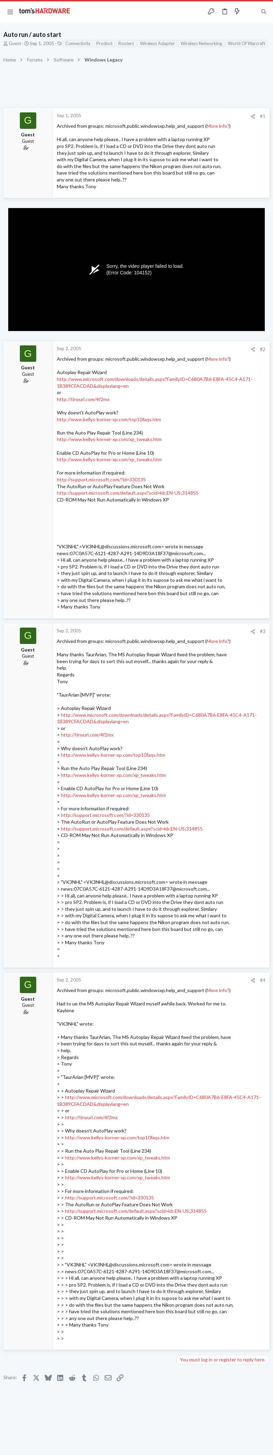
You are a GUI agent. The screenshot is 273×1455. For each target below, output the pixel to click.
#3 (262, 631)
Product (104, 43)
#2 (262, 349)
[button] (10, 11)
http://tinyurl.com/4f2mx (83, 399)
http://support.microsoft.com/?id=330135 (101, 479)
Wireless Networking (201, 43)
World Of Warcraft (246, 43)
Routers (126, 43)
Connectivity (78, 43)
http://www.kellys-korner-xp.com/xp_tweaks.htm (109, 439)
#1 (262, 116)
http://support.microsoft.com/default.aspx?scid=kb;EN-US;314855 (127, 493)
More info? (218, 126)
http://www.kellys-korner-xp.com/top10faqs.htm (109, 419)
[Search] (264, 12)
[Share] (253, 116)
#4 (262, 980)
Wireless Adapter (157, 43)
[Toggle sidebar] (250, 11)
